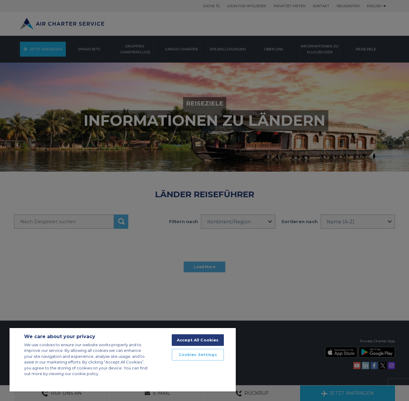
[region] (123, 359)
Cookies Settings (198, 354)
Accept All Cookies (197, 340)
